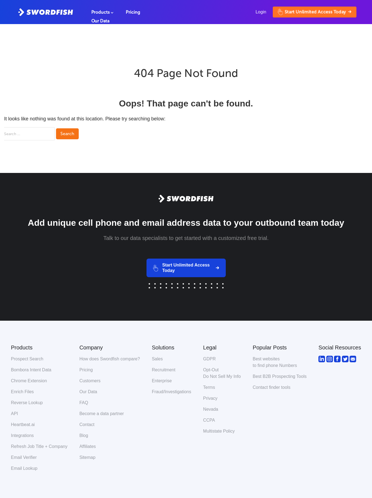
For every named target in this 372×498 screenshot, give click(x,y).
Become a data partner (101, 413)
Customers (89, 380)
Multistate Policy (219, 431)
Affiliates (87, 446)
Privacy (210, 398)
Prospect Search (27, 359)
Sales (157, 359)
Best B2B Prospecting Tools (280, 376)
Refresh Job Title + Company (39, 446)
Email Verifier (24, 457)
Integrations (22, 435)
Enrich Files (22, 391)
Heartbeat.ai (23, 424)
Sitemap (87, 457)
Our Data (100, 21)
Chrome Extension (29, 380)
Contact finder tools (272, 387)
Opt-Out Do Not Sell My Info (222, 373)
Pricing (133, 12)
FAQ (83, 402)
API (14, 413)
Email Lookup (24, 468)
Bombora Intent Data (31, 369)
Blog (83, 435)
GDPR (209, 359)
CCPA (209, 420)
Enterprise (162, 380)
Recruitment (163, 369)
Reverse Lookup (27, 402)
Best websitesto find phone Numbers (275, 362)
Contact (86, 424)
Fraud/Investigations (171, 391)
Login (261, 12)
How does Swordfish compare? (109, 359)
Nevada (210, 409)
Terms (209, 387)
